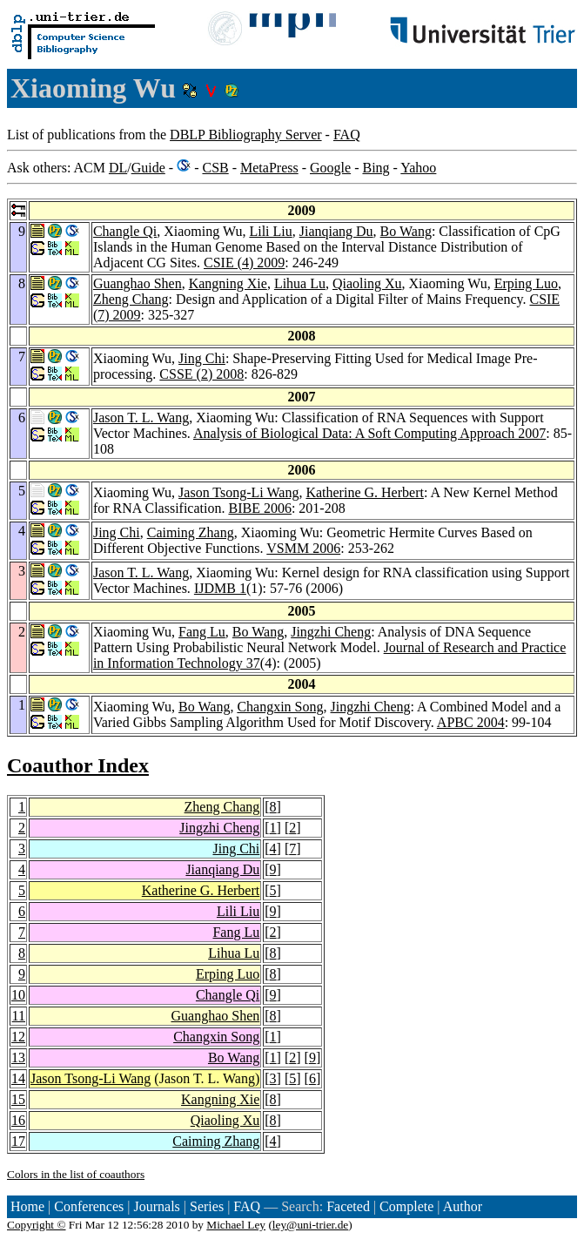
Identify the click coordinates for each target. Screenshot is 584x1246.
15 (18, 1099)
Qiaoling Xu (367, 283)
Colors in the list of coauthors (75, 1174)
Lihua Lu (300, 283)
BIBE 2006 (259, 508)
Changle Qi (125, 231)
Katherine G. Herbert (364, 492)
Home (27, 1206)
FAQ (346, 134)
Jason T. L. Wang (141, 417)
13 (18, 1057)
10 (18, 994)
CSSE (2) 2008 (201, 374)
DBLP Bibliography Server (246, 134)
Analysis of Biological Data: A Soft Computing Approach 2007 (369, 433)
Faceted (348, 1206)
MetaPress (269, 167)
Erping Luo (526, 283)
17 (18, 1141)
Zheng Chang (131, 299)
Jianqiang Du (336, 231)
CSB (215, 167)
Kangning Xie (228, 283)
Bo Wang (406, 231)
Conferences (89, 1206)
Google (330, 167)
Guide (148, 167)
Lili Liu (270, 231)
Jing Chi (201, 358)
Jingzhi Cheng (331, 631)
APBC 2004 (471, 722)
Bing (375, 167)
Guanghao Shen (137, 283)
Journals (156, 1206)
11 (18, 1015)
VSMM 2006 (303, 548)
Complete (406, 1206)
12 (18, 1036)
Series (207, 1206)
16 (18, 1120)
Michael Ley (235, 1224)
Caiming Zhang (190, 532)
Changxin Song (280, 706)
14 (18, 1078)
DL (118, 167)
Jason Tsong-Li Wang (238, 492)
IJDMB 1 (220, 588)
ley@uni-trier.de (310, 1224)
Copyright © (36, 1224)
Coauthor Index (78, 765)
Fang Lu (201, 631)
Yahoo (418, 167)
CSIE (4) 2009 (244, 262)
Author (462, 1206)
